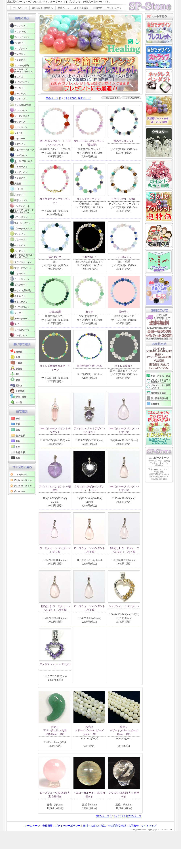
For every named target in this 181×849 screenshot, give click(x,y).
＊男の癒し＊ (89, 257)
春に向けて (55, 257)
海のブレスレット (124, 141)
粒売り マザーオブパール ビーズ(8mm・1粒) (124, 730)
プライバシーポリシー (67, 825)
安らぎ (89, 311)
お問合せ (134, 825)
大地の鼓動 (55, 311)
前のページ (52, 98)
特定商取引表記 (117, 825)
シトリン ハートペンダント (124, 606)
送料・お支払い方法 (94, 825)
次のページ (84, 98)
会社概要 (47, 825)
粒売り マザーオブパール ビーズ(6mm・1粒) (89, 730)
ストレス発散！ (124, 366)
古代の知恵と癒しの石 (89, 366)
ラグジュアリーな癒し (123, 199)
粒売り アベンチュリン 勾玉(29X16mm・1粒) (55, 730)
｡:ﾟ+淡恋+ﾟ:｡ (123, 257)
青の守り (124, 311)
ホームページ (32, 825)
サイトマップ (148, 825)
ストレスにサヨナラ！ (89, 199)
